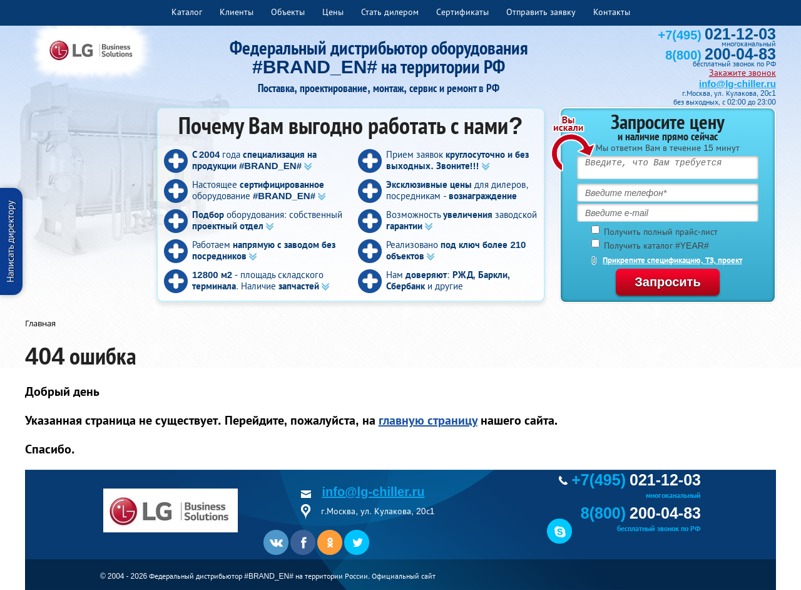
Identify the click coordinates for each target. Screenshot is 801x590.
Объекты (288, 12)
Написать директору (10, 241)
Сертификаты (462, 12)
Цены (333, 12)
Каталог (186, 12)
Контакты (611, 12)
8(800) (720, 55)
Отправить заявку (541, 12)
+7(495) (717, 35)
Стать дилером (390, 12)
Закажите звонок (742, 72)
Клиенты (236, 12)
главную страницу (428, 420)
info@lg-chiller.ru (737, 84)
